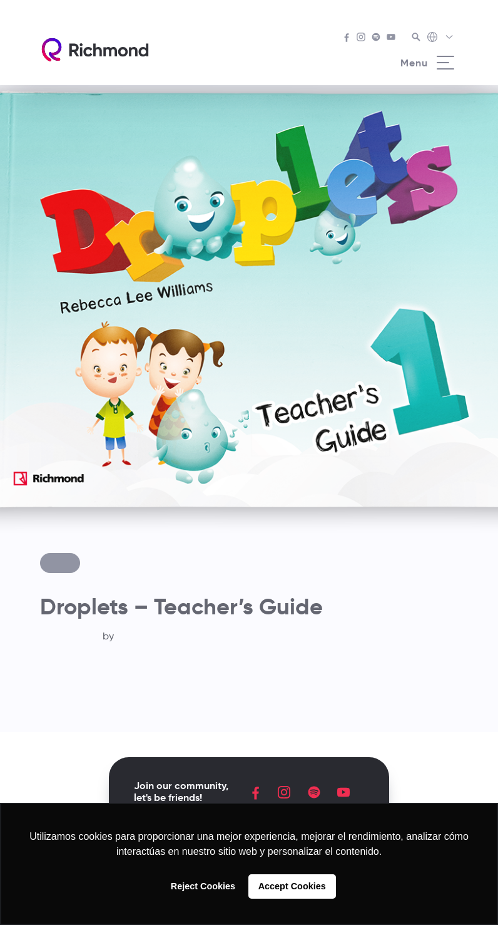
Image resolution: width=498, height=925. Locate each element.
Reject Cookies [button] (203, 886)
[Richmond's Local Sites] (441, 38)
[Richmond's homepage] (95, 49)
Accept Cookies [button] (292, 886)
